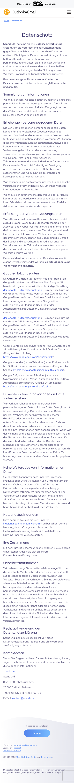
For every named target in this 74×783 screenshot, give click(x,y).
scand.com (9, 671)
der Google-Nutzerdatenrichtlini (22, 318)
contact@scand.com (23, 698)
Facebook (17, 748)
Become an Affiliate (12, 750)
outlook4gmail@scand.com (25, 745)
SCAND (19, 757)
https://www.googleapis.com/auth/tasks (26, 386)
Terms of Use (46, 757)
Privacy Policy (30, 757)
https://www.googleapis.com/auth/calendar (38, 370)
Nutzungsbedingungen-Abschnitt (22, 523)
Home (6, 20)
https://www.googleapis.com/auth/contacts (28, 357)
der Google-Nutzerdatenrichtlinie (23, 290)
